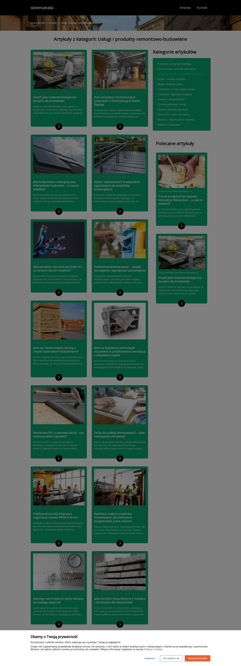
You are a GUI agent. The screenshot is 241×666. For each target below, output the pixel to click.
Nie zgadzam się (171, 658)
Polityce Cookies (153, 649)
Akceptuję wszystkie (197, 658)
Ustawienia (149, 658)
